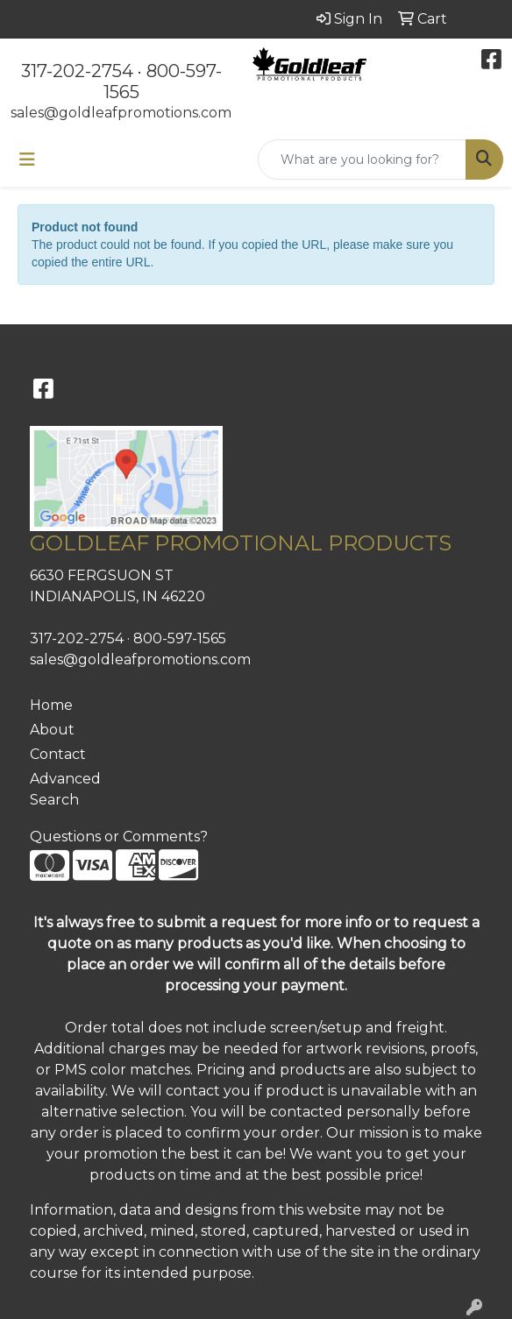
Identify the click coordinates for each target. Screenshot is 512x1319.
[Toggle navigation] (27, 159)
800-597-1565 (179, 638)
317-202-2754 (77, 71)
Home (51, 705)
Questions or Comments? (119, 836)
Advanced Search (65, 789)
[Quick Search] (362, 159)
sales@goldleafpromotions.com (121, 112)
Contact (58, 754)
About (52, 729)
